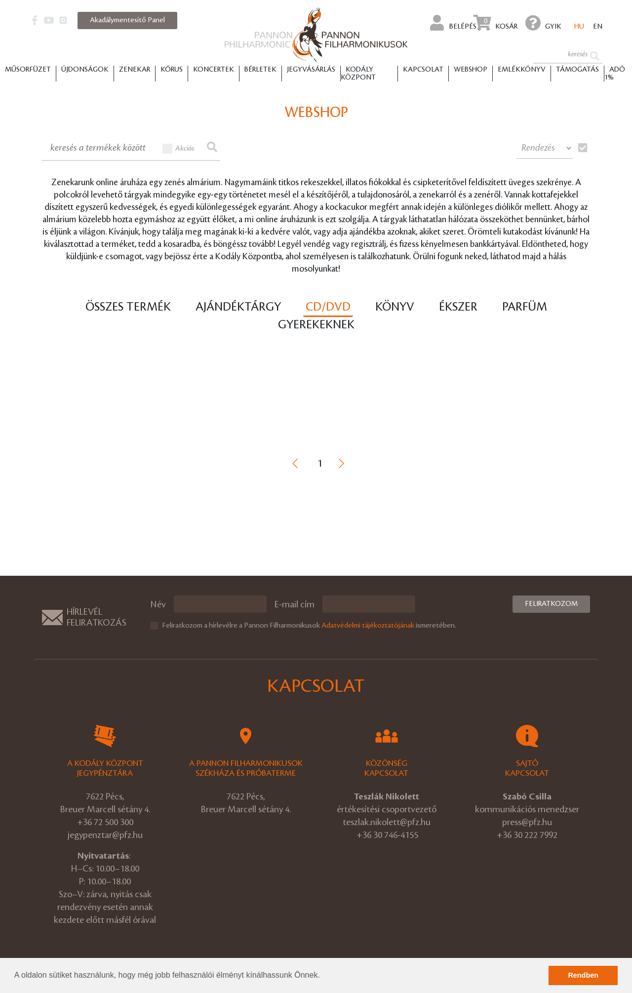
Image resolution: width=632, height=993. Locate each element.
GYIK (543, 23)
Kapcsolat (423, 70)
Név (158, 604)
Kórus (171, 70)
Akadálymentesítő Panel (127, 20)
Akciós (178, 149)
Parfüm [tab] (524, 307)
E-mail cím (295, 604)
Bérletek (260, 70)
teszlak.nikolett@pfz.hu (387, 822)
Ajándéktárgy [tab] (238, 307)
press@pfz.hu (527, 822)
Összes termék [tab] (128, 307)
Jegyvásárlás (311, 70)
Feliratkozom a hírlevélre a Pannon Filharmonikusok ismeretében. (309, 626)
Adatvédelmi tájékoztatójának (367, 626)
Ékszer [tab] (458, 307)
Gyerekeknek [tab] (316, 324)
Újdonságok (85, 70)
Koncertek (213, 70)
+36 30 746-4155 (387, 835)
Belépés (453, 23)
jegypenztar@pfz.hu (105, 835)
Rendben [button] (583, 975)
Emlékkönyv (522, 70)
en (597, 27)
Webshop (470, 70)
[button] (323, 976)
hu (579, 27)
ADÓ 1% (614, 73)
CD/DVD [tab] (328, 307)
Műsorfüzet (28, 70)
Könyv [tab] (394, 307)
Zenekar (134, 70)
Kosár (495, 23)
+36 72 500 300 (105, 822)
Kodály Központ (358, 73)
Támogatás (577, 70)
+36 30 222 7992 (527, 835)
